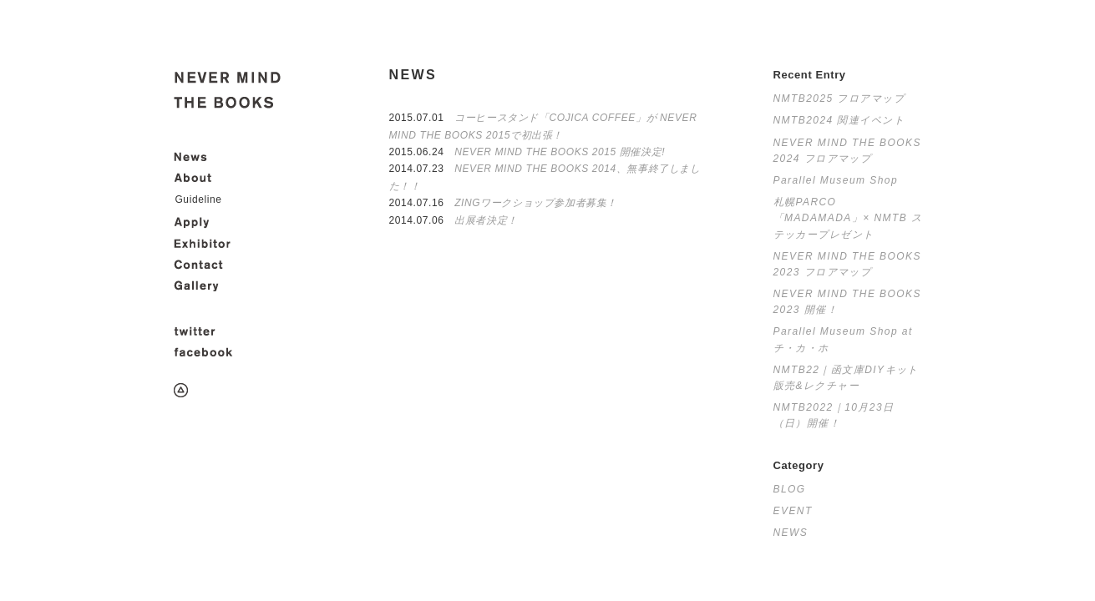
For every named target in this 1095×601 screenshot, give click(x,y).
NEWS (791, 532)
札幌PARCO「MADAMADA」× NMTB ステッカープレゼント (848, 218)
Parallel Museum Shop (836, 180)
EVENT (793, 511)
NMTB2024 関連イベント (839, 120)
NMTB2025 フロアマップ (839, 98)
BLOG (789, 489)
